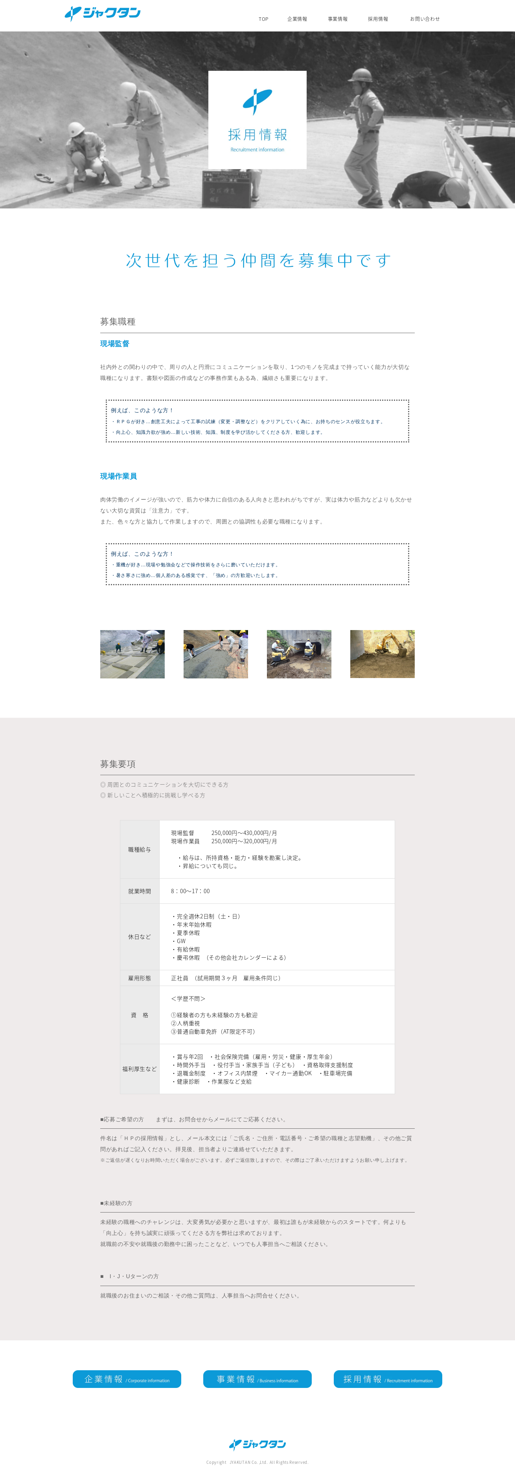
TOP (264, 18)
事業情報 (338, 18)
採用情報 (378, 18)
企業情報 (297, 18)
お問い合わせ (425, 18)
